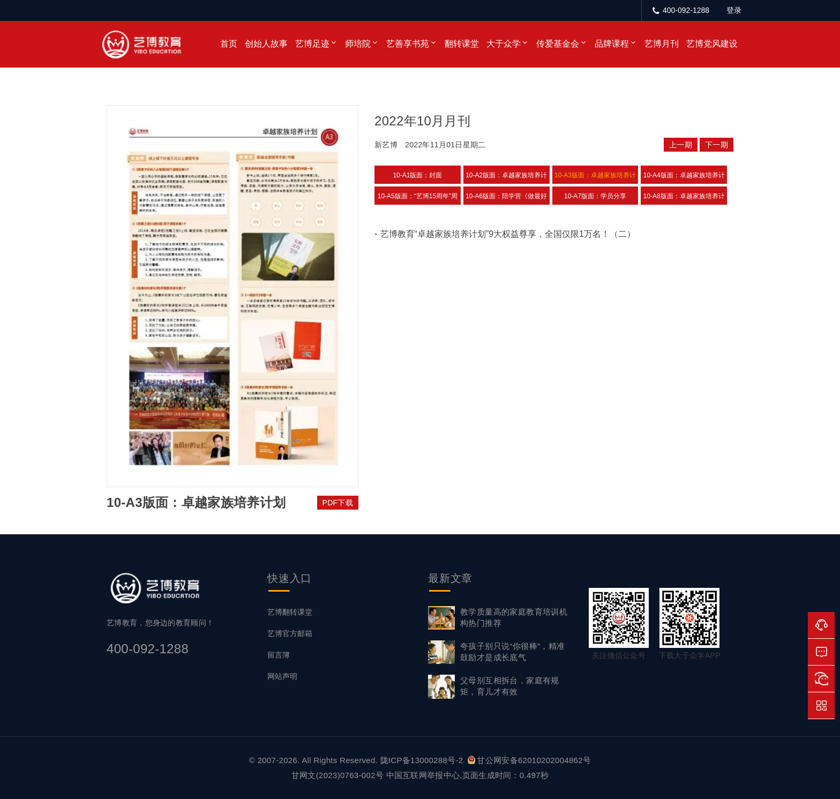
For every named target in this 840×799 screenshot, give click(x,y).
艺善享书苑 (407, 43)
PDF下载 (338, 502)
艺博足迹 (312, 43)
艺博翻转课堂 (289, 612)
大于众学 (503, 43)
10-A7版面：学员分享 (595, 196)
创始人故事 (266, 43)
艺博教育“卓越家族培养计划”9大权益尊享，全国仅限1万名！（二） (507, 233)
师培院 (358, 43)
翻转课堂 (462, 43)
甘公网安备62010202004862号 (529, 760)
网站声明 (282, 676)
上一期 (680, 144)
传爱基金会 (557, 43)
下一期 (716, 144)
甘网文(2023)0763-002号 (337, 775)
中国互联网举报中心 (423, 775)
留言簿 (278, 655)
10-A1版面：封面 (417, 175)
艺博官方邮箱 (289, 633)
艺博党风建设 (712, 43)
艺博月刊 (661, 43)
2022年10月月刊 (422, 121)
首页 (228, 43)
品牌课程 (612, 43)
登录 (733, 10)
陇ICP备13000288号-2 (423, 760)
